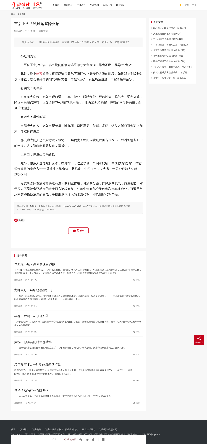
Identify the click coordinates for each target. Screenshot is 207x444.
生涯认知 (83, 5)
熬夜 (39, 74)
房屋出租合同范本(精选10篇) (167, 33)
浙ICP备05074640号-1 (55, 434)
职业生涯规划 (88, 429)
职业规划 (24, 429)
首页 (57, 5)
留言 (123, 434)
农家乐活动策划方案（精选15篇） (169, 50)
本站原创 (69, 5)
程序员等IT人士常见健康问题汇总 (37, 367)
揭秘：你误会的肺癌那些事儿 (34, 343)
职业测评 (122, 5)
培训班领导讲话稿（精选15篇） (168, 55)
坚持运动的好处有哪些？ (31, 393)
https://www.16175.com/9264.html (80, 206)
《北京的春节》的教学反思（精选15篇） (173, 67)
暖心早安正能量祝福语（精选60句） (171, 28)
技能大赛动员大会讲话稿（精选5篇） (171, 72)
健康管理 (43, 31)
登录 (187, 5)
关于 (13, 429)
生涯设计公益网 (37, 206)
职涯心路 (109, 5)
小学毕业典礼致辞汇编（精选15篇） (171, 78)
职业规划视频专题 (108, 429)
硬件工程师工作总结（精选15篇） (169, 61)
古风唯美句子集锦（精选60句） (168, 39)
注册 (194, 5)
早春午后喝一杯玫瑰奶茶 (31, 317)
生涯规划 (96, 5)
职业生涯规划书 (53, 429)
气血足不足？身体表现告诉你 (34, 264)
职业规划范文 (71, 429)
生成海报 (69, 439)
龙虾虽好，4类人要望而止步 (34, 291)
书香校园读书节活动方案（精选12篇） (172, 44)
